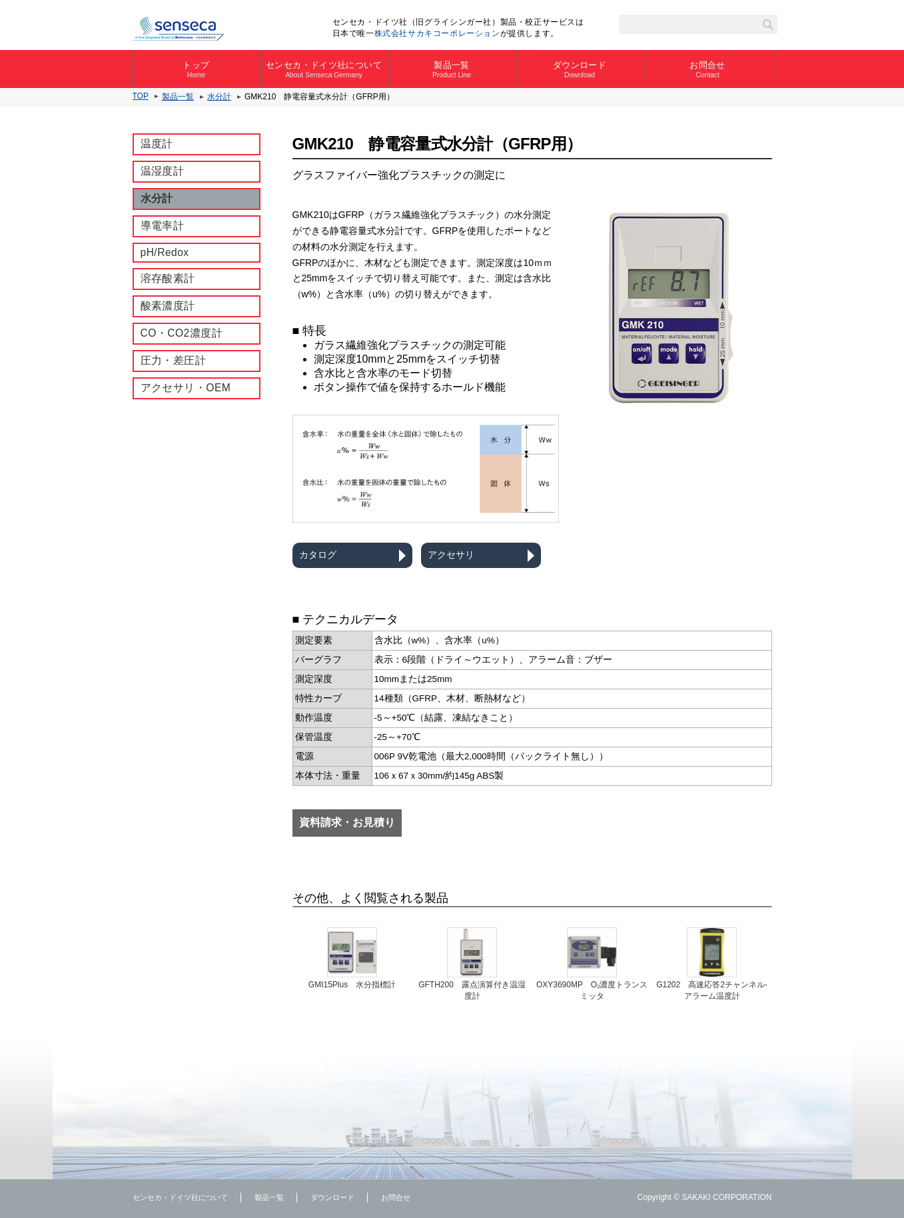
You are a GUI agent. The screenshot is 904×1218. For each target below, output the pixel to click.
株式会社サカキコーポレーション (437, 33)
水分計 (219, 96)
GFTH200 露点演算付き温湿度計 (472, 990)
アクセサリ (451, 554)
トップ (196, 69)
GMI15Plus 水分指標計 (352, 984)
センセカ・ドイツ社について (324, 69)
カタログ (317, 554)
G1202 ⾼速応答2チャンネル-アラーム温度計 (711, 990)
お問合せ (707, 69)
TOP (141, 96)
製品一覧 (452, 69)
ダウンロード (580, 69)
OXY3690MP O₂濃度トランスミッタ (592, 990)
